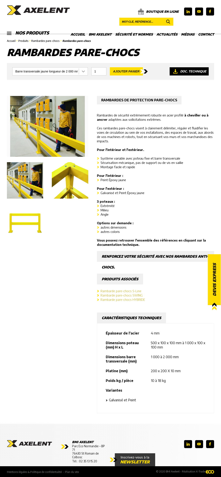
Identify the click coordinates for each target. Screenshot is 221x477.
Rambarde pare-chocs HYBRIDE (123, 299)
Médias (187, 34)
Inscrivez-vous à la (135, 459)
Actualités (166, 34)
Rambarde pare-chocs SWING (122, 295)
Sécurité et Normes (134, 34)
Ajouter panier (126, 71)
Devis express (214, 279)
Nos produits (28, 33)
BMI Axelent (100, 34)
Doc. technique (193, 71)
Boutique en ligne (158, 12)
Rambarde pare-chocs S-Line (121, 291)
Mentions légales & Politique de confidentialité (34, 472)
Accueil (78, 34)
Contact (206, 34)
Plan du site (72, 472)
